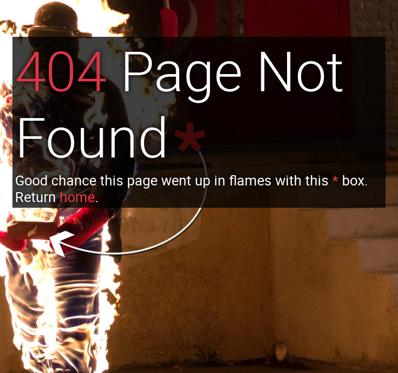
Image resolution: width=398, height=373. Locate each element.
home (77, 197)
